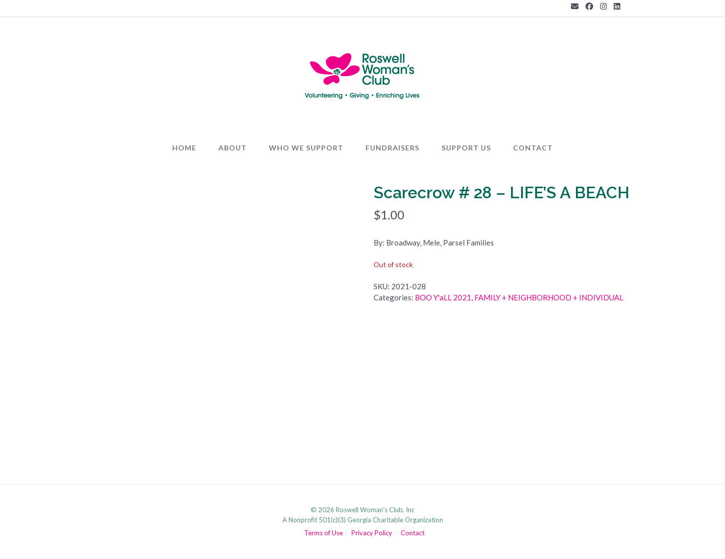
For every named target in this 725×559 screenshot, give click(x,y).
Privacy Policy (371, 533)
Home (184, 147)
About (233, 147)
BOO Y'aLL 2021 (443, 297)
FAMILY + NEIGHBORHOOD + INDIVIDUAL (548, 297)
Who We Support (306, 147)
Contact (533, 147)
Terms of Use (323, 533)
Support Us (466, 147)
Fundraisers (392, 147)
